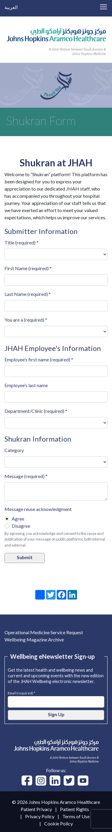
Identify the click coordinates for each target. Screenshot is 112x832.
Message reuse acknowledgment (38, 509)
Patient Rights (74, 809)
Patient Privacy (36, 809)
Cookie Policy (58, 823)
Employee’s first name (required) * (38, 359)
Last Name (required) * (27, 294)
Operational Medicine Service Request (43, 632)
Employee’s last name (26, 385)
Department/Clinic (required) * (35, 411)
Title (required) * (21, 242)
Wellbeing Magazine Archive (34, 639)
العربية (11, 7)
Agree (18, 518)
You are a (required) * (25, 320)
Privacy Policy (39, 816)
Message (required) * (25, 476)
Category (14, 450)
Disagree (21, 526)
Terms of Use (76, 816)
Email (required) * (21, 692)
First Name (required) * (28, 268)
